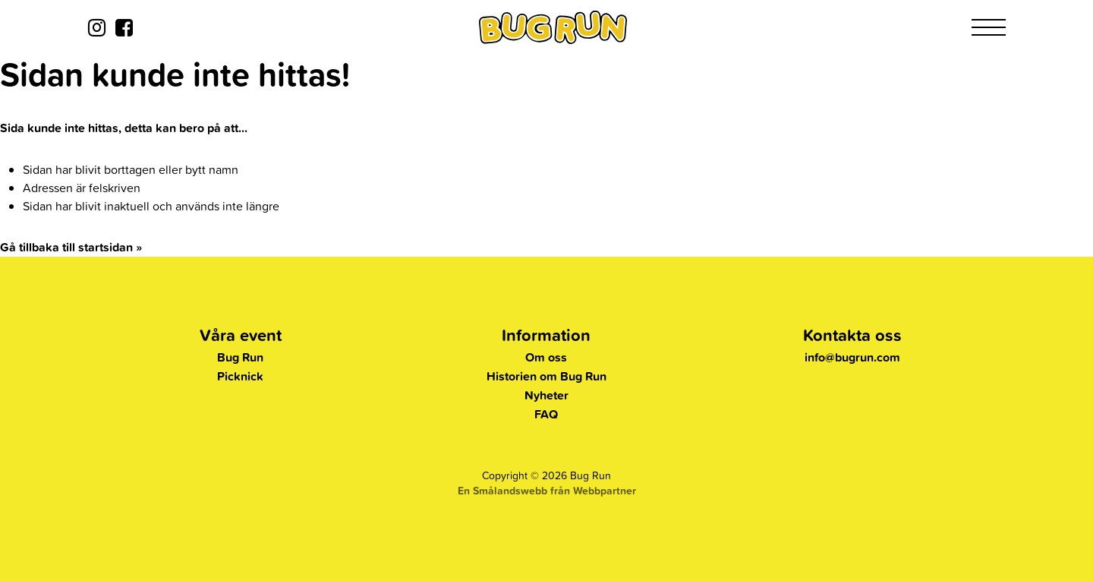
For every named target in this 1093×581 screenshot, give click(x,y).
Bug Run (240, 357)
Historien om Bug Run (546, 376)
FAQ (546, 414)
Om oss (546, 357)
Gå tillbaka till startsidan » (71, 247)
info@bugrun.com (852, 357)
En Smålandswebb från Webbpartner (547, 490)
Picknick (240, 376)
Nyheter (546, 395)
